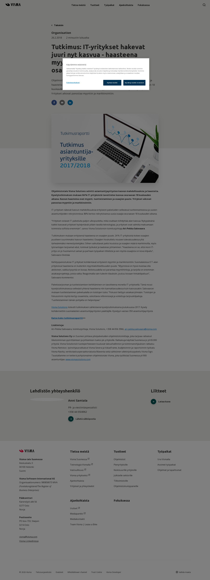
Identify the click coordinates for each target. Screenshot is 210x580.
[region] (105, 74)
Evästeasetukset (73, 82)
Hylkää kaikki (112, 83)
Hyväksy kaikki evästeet (134, 83)
